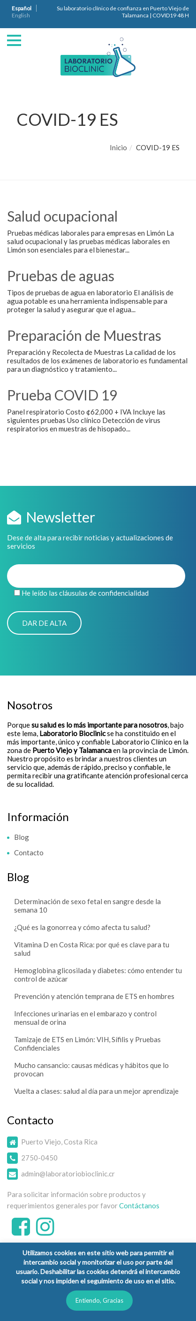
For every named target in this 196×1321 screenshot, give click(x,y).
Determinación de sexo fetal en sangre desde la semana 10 (87, 905)
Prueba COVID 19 (62, 394)
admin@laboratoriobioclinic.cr (68, 1173)
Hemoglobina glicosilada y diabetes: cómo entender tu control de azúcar (98, 974)
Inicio (118, 147)
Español (21, 8)
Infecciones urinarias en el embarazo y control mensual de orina (85, 1017)
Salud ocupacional (62, 215)
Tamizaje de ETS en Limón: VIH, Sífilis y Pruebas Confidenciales (87, 1043)
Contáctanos (139, 1205)
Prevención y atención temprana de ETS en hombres (94, 996)
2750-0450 (39, 1157)
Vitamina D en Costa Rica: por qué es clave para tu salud (91, 948)
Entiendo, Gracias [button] (99, 1300)
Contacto (29, 852)
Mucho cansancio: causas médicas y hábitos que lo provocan (91, 1069)
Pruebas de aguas (60, 275)
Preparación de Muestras (84, 335)
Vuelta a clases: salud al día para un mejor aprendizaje (96, 1091)
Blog (21, 837)
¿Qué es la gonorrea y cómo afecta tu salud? (82, 927)
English (21, 15)
